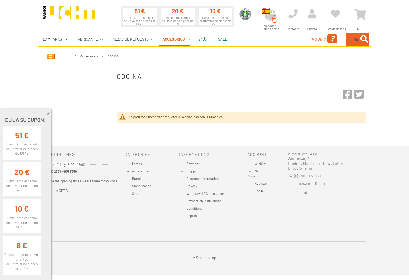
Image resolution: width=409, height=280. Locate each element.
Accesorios (89, 56)
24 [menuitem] (203, 39)
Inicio (66, 56)
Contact (301, 192)
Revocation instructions (204, 201)
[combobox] (331, 39)
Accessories (141, 171)
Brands (137, 179)
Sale (135, 193)
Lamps (137, 164)
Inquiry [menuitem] (282, 38)
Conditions (194, 208)
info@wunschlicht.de (311, 184)
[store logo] (69, 15)
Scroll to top (204, 257)
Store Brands (141, 186)
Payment (193, 164)
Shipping (193, 171)
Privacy (192, 186)
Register (261, 183)
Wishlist (260, 164)
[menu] (204, 39)
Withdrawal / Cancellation (205, 193)
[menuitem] (53, 39)
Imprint (192, 216)
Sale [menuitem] (222, 39)
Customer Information (203, 179)
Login (259, 191)
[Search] (364, 39)
